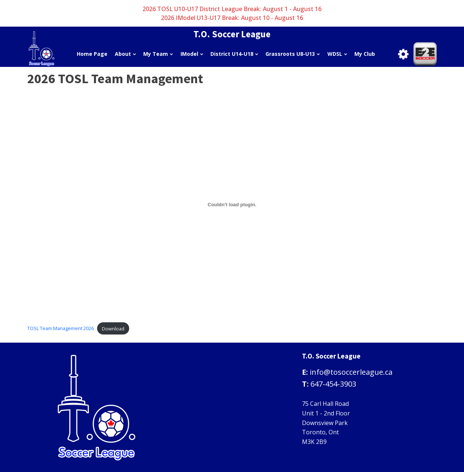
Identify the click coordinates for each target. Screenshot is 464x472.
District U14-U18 (234, 53)
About (125, 53)
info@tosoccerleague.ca (351, 372)
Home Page (92, 53)
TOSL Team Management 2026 (60, 328)
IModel (192, 53)
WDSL (337, 53)
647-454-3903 (333, 384)
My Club (364, 53)
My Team (158, 53)
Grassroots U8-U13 (292, 53)
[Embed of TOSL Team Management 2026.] (232, 205)
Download (113, 328)
